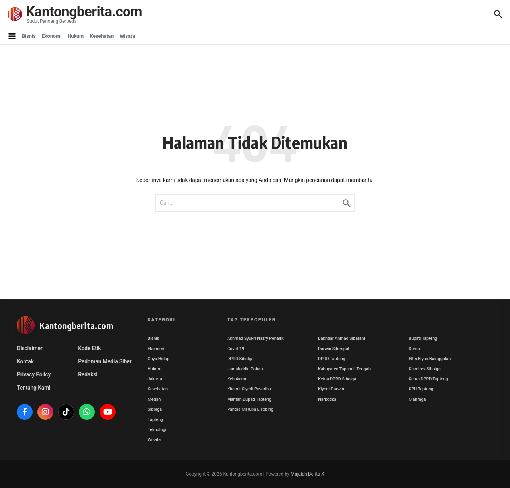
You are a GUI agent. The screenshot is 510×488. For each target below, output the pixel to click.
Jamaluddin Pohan (245, 369)
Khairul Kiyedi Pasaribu (249, 389)
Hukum (75, 36)
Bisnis (29, 36)
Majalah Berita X (307, 474)
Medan (154, 399)
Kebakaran (237, 379)
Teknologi (156, 429)
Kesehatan (102, 36)
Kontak (25, 361)
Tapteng (155, 419)
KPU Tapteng (420, 389)
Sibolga (154, 409)
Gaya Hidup (158, 358)
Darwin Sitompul (333, 348)
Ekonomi (52, 36)
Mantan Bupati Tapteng (249, 399)
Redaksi (88, 374)
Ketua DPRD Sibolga (337, 379)
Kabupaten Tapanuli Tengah (344, 369)
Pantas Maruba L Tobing (250, 409)
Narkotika (327, 399)
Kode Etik (89, 348)
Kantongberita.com (84, 12)
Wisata (127, 36)
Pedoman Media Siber (104, 361)
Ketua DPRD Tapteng (428, 379)
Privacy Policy (34, 374)
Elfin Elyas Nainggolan (429, 358)
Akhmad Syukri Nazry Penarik (255, 338)
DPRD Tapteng (331, 358)
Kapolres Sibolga (424, 369)
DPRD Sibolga (240, 358)
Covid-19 (235, 348)
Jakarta (154, 379)
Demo (414, 348)
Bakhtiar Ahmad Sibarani (341, 338)
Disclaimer (30, 348)
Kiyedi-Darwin (331, 389)
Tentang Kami (33, 387)
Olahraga (417, 399)
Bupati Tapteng (422, 338)
